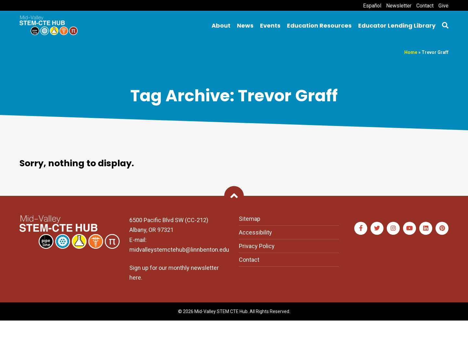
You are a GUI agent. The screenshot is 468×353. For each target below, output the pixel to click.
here (135, 277)
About (221, 25)
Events (270, 25)
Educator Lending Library (397, 25)
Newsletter (398, 6)
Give (443, 6)
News (245, 25)
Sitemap (249, 218)
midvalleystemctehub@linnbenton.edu (179, 249)
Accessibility (255, 232)
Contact (425, 6)
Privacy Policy (257, 246)
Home (410, 52)
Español (372, 6)
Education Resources (319, 25)
